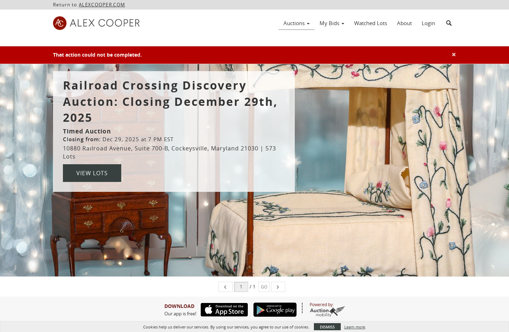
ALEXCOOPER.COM (102, 4)
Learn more (354, 327)
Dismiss (327, 327)
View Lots (92, 173)
